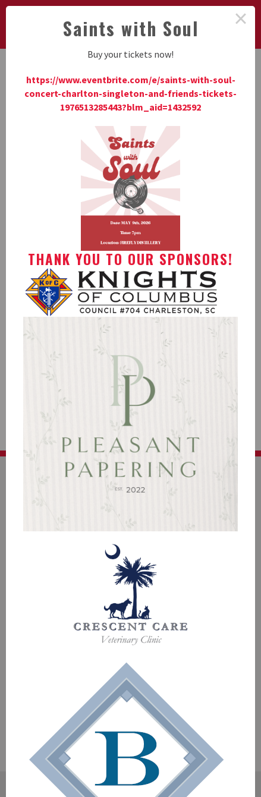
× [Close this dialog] (241, 20)
